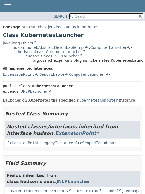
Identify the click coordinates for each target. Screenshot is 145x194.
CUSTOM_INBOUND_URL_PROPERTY (38, 191)
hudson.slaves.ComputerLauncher (50, 52)
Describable (51, 74)
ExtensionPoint (18, 74)
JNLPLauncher (34, 91)
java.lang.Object (18, 43)
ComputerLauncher (108, 47)
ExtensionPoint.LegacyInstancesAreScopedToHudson (60, 143)
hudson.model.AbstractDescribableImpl (47, 47)
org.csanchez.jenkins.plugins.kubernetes (60, 27)
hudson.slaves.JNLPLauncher (52, 56)
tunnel (112, 191)
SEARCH (60, 16)
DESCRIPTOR (86, 191)
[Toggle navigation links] (7, 6)
